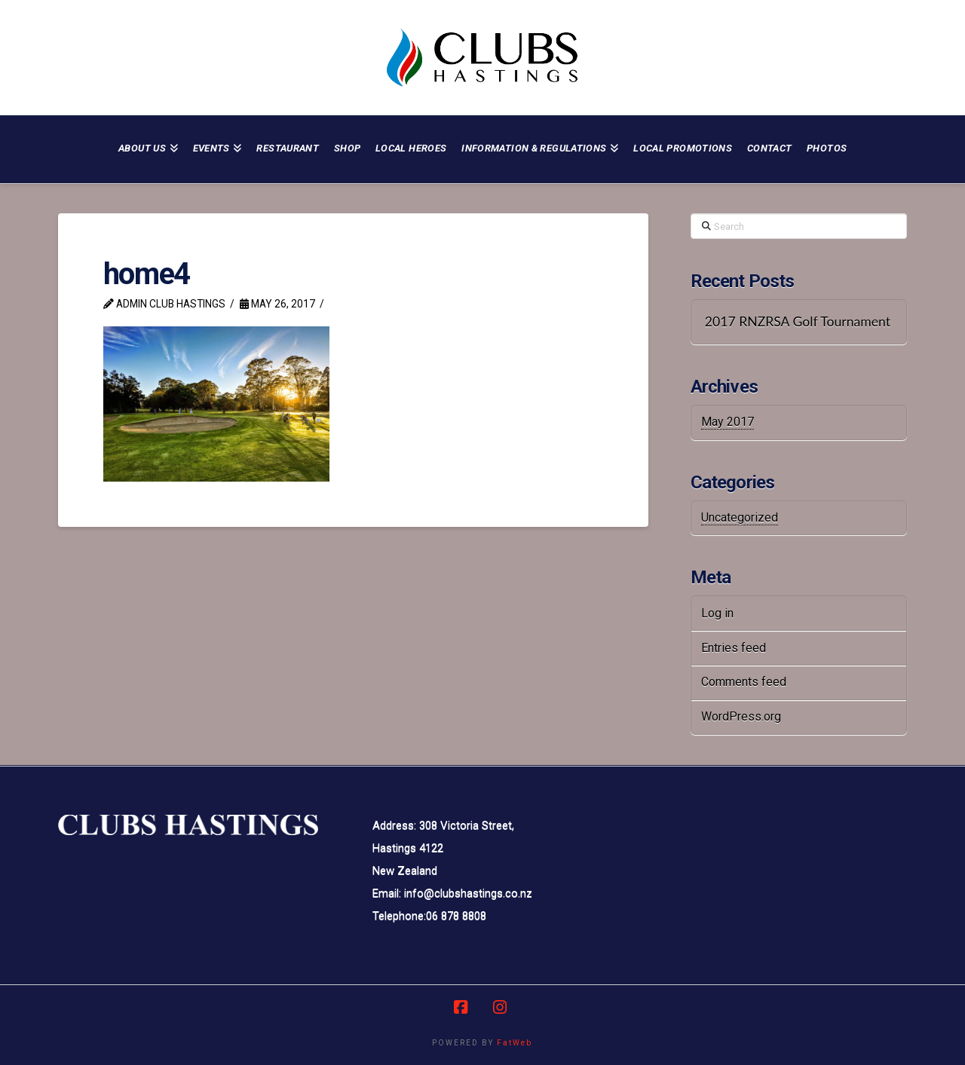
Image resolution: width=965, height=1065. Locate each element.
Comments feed (743, 682)
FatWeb (514, 1043)
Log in (717, 613)
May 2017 (727, 422)
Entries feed (733, 648)
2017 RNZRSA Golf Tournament (797, 321)
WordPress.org (741, 716)
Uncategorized (739, 517)
